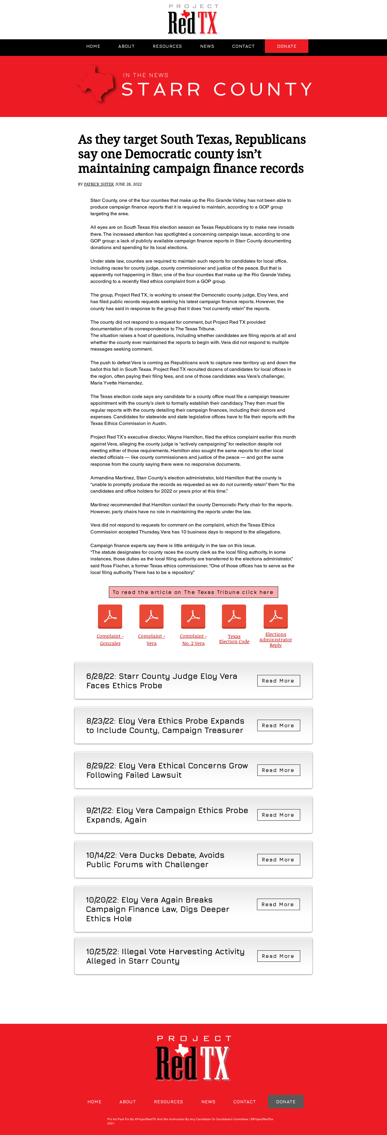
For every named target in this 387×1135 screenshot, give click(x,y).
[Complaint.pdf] (151, 617)
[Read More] (278, 680)
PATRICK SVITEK (99, 184)
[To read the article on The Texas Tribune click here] (193, 592)
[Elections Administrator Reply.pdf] (275, 617)
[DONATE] (286, 46)
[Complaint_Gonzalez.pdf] (110, 617)
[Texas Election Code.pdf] (234, 617)
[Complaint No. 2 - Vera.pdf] (193, 617)
